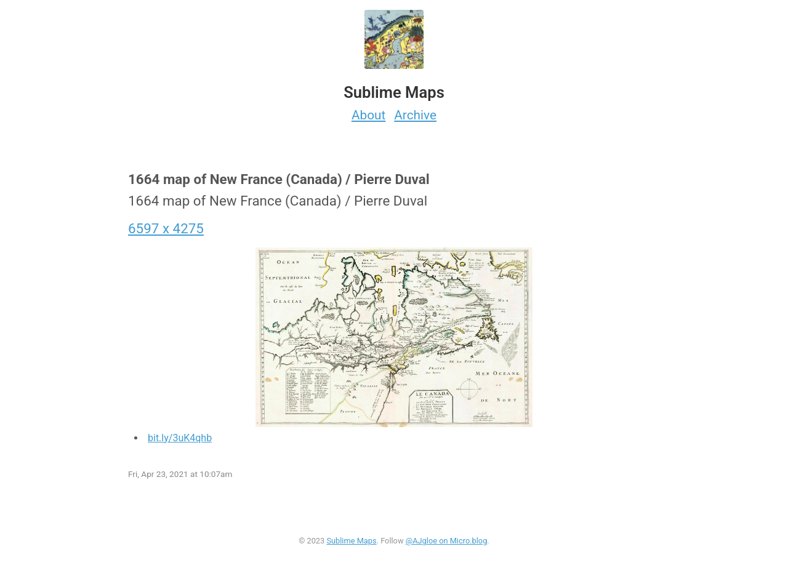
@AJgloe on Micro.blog (447, 540)
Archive (415, 115)
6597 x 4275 (166, 228)
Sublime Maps (351, 540)
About (368, 115)
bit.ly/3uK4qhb (180, 438)
